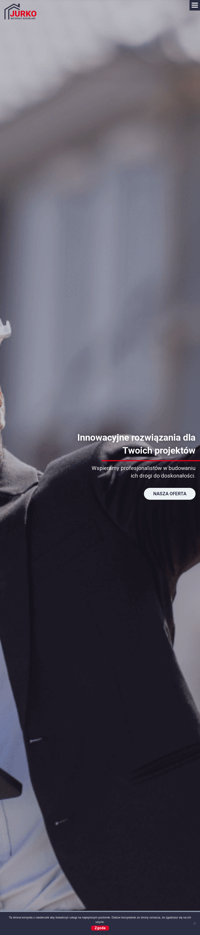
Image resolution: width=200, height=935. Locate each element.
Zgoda (100, 928)
